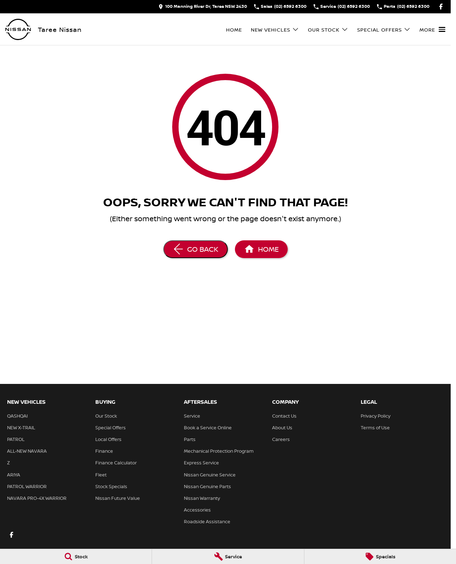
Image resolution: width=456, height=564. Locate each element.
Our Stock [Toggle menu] (328, 29)
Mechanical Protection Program (219, 451)
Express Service (201, 462)
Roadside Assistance (207, 521)
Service (192, 416)
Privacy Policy (375, 416)
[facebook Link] (441, 6)
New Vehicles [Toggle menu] (275, 29)
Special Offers (110, 427)
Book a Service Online (208, 427)
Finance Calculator (116, 462)
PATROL (15, 439)
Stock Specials (111, 486)
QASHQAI (17, 416)
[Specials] (380, 556)
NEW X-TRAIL (21, 427)
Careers (281, 439)
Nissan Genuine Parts (207, 486)
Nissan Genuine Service (210, 474)
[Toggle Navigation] (432, 29)
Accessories (197, 510)
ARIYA (13, 474)
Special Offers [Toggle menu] (384, 29)
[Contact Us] (202, 6)
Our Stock (106, 416)
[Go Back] (195, 249)
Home (234, 29)
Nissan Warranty (202, 498)
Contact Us (284, 416)
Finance (104, 451)
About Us (282, 427)
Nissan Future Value (117, 498)
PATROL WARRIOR (27, 486)
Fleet (101, 474)
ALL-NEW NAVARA (27, 451)
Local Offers (108, 439)
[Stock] (76, 556)
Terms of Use (375, 427)
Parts (190, 439)
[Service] (228, 556)
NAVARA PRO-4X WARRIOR (37, 498)
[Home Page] (18, 29)
